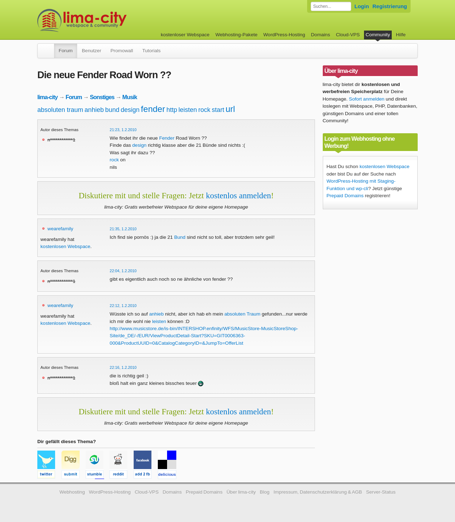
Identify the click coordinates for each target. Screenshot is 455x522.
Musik (129, 97)
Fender (167, 138)
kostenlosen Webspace (65, 246)
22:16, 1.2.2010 (123, 367)
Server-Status (381, 492)
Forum (66, 50)
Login (361, 6)
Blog (264, 492)
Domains (320, 34)
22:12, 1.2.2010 (123, 305)
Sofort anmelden (367, 99)
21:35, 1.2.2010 (123, 229)
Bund (180, 237)
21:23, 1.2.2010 (123, 130)
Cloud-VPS (348, 34)
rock (204, 109)
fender (153, 109)
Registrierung (390, 6)
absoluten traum (60, 109)
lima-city (47, 97)
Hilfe (401, 34)
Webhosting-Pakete (236, 34)
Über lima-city (241, 492)
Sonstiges (102, 97)
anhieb (94, 109)
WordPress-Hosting (284, 34)
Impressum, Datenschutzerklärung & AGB (317, 492)
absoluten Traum (242, 314)
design (130, 109)
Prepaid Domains (345, 195)
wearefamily (61, 228)
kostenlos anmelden (238, 195)
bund (112, 109)
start (218, 109)
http (171, 109)
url (230, 109)
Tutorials (151, 50)
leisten (187, 109)
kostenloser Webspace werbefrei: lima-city (108, 20)
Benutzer (91, 50)
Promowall (122, 50)
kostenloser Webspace (185, 34)
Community (378, 34)
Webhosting (72, 492)
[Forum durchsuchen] (331, 6)
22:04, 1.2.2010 (123, 271)
